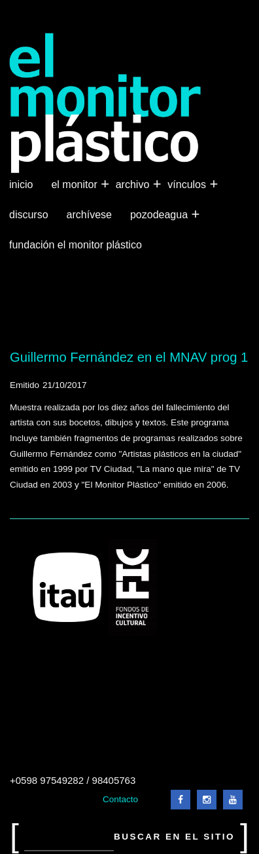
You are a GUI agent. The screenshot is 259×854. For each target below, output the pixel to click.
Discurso (28, 214)
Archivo (134, 185)
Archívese (89, 214)
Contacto (120, 799)
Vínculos (188, 185)
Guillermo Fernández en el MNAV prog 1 (129, 357)
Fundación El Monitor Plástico (75, 244)
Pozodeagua (160, 215)
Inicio (21, 184)
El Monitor (75, 185)
